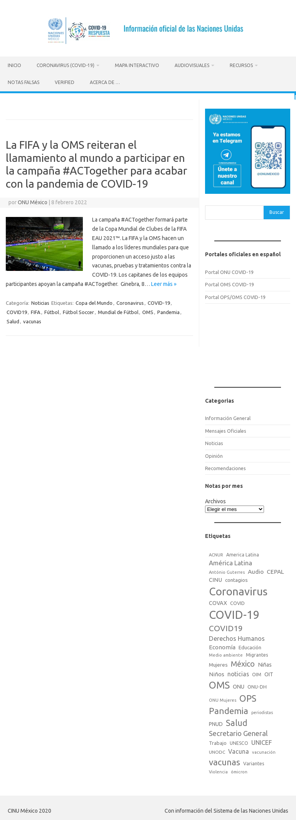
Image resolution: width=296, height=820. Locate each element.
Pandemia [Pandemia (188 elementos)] (228, 709)
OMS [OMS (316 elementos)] (219, 683)
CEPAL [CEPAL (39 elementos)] (275, 570)
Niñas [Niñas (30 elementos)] (265, 663)
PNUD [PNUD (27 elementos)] (216, 723)
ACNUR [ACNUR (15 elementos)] (216, 553)
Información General (228, 417)
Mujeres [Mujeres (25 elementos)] (218, 663)
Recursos (241, 65)
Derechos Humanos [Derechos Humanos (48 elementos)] (237, 637)
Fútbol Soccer (78, 311)
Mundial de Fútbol (118, 311)
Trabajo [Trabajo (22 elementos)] (218, 741)
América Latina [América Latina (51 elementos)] (230, 561)
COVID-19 (159, 301)
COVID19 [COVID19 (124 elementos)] (226, 627)
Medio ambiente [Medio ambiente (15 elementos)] (226, 654)
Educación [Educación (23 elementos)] (250, 646)
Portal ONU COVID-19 (229, 271)
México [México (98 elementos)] (243, 663)
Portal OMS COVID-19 (229, 283)
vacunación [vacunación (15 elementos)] (264, 751)
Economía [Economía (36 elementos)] (222, 646)
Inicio (14, 65)
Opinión (214, 454)
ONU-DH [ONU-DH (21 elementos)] (257, 685)
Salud (13, 320)
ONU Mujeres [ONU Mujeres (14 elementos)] (222, 699)
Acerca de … (105, 82)
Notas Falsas (23, 82)
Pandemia (168, 311)
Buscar (276, 210)
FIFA (35, 311)
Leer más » (164, 283)
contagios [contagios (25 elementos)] (236, 579)
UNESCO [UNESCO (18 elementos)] (239, 741)
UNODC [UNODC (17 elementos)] (217, 750)
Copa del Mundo (94, 301)
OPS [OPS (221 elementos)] (247, 697)
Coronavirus (130, 301)
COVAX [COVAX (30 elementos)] (218, 602)
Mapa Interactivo (137, 65)
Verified (64, 82)
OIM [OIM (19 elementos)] (256, 673)
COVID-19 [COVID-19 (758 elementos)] (234, 613)
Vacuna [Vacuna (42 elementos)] (238, 750)
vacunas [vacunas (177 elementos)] (224, 761)
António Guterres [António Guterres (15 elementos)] (227, 571)
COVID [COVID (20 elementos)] (237, 602)
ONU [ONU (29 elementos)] (238, 685)
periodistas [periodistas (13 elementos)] (262, 711)
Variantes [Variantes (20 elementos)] (253, 762)
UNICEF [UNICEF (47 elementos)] (261, 741)
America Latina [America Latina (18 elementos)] (242, 553)
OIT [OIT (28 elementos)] (268, 673)
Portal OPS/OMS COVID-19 (235, 296)
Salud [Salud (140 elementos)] (236, 721)
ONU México (32, 201)
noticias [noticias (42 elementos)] (238, 672)
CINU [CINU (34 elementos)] (215, 578)
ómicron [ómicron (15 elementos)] (239, 770)
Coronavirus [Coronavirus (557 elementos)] (238, 591)
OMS (147, 311)
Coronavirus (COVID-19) (65, 65)
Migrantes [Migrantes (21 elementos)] (257, 653)
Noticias (40, 301)
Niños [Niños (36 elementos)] (216, 673)
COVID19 (17, 311)
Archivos (215, 500)
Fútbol (51, 311)
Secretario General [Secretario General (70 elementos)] (238, 732)
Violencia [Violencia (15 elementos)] (218, 770)
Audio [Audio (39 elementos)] (256, 570)
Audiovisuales (192, 65)
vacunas (32, 320)
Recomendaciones (225, 467)
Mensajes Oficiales (225, 429)
